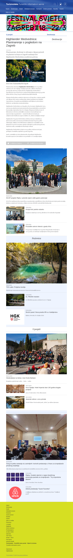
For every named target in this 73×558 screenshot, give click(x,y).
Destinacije (14, 9)
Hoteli (21, 9)
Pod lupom (9, 539)
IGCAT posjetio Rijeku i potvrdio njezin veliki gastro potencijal (26, 198)
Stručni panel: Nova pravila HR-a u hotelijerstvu (41, 312)
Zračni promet (47, 9)
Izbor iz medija (10, 12)
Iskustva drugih (10, 541)
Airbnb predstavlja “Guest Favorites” (38, 489)
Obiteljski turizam (29, 9)
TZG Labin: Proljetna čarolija (15, 287)
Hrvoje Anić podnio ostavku (35, 209)
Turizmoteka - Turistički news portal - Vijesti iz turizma (25, 5)
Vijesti (7, 9)
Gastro (62, 9)
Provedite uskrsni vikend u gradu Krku (38, 226)
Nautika (55, 9)
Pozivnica (36, 238)
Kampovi (39, 9)
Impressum (9, 549)
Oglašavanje (9, 551)
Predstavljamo (10, 530)
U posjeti (36, 329)
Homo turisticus (10, 528)
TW (60, 4)
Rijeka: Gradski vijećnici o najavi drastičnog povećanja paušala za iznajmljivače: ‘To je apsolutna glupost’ (43, 477)
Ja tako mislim (10, 532)
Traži (55, 4)
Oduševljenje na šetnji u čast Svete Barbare (21, 378)
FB (65, 4)
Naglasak (8, 526)
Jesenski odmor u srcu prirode (36, 399)
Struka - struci (9, 537)
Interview (8, 534)
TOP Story (9, 535)
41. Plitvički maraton (32, 297)
